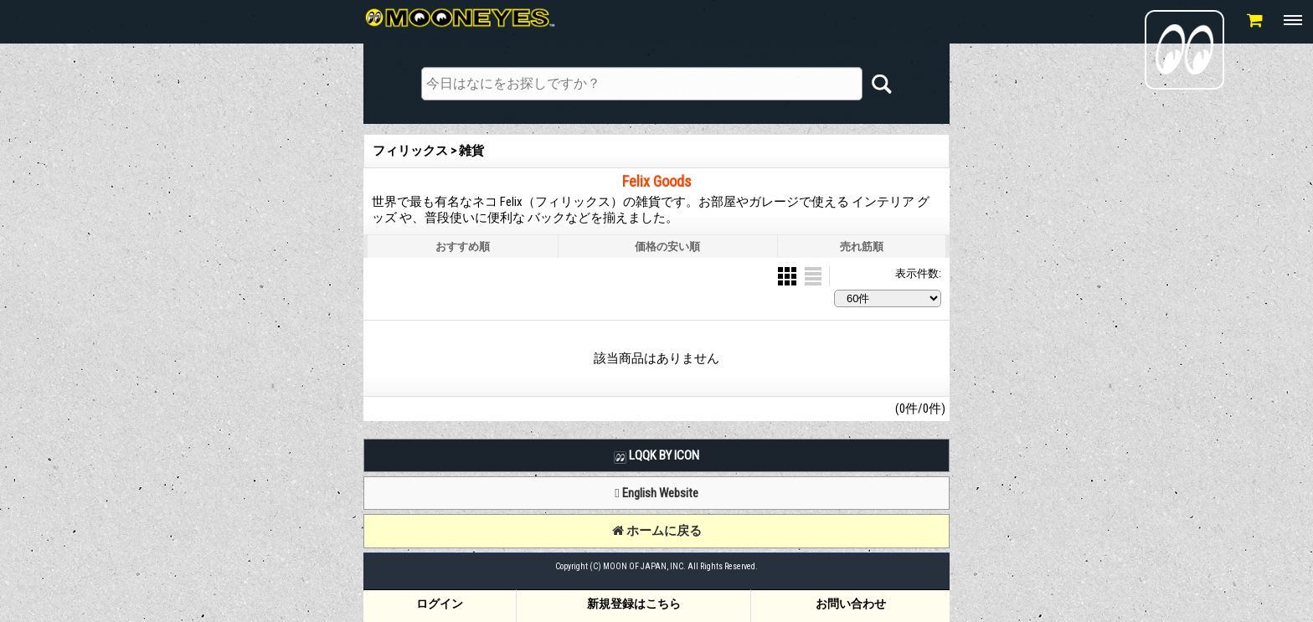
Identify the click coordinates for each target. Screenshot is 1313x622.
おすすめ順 (462, 246)
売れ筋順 (861, 246)
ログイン (439, 603)
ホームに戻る (657, 530)
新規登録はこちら (634, 603)
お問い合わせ (851, 603)
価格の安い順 (667, 246)
